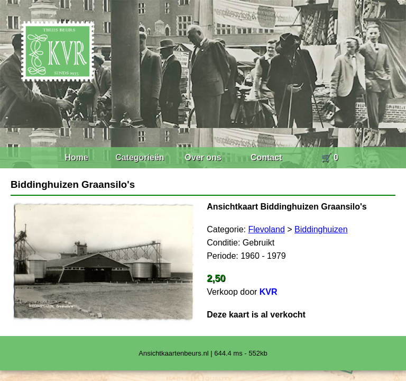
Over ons (202, 157)
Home (76, 157)
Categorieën (139, 157)
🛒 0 (329, 157)
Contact (266, 157)
